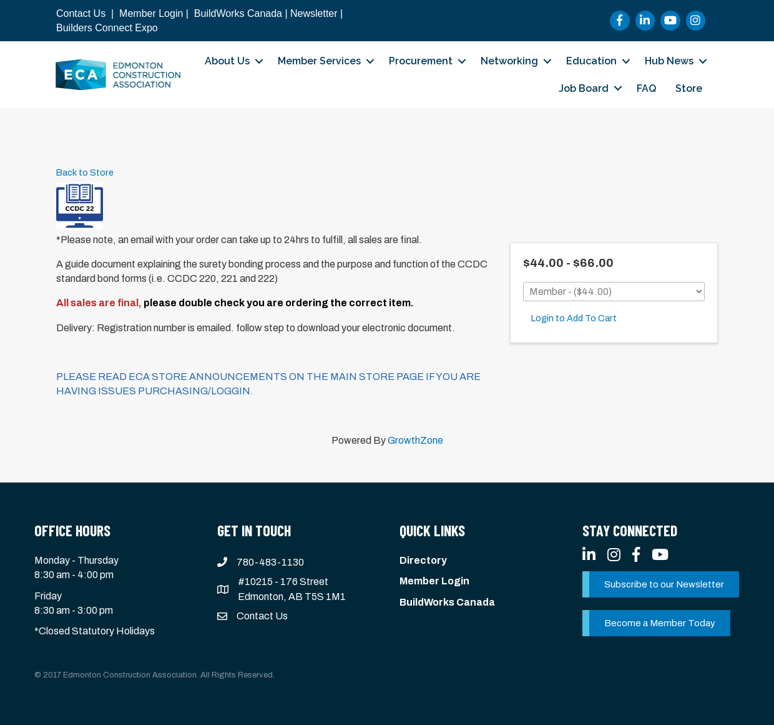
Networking (509, 61)
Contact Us (80, 13)
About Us (227, 61)
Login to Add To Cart (574, 318)
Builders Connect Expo (107, 27)
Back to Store (85, 173)
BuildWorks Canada (238, 13)
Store (688, 88)
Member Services (319, 61)
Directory (423, 560)
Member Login (151, 13)
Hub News (669, 61)
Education (591, 61)
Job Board (584, 88)
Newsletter (314, 13)
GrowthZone (415, 440)
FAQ (646, 88)
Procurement (421, 61)
